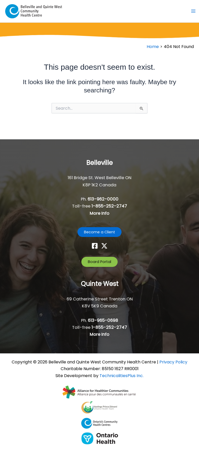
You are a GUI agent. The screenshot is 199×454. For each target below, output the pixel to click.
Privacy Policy (173, 362)
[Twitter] (104, 246)
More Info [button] (99, 213)
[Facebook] (94, 246)
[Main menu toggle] (193, 11)
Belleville (99, 162)
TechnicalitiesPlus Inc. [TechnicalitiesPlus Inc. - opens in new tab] (122, 376)
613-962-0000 (103, 199)
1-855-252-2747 (109, 206)
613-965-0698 (103, 320)
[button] (99, 232)
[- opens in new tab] (99, 391)
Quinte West (99, 284)
